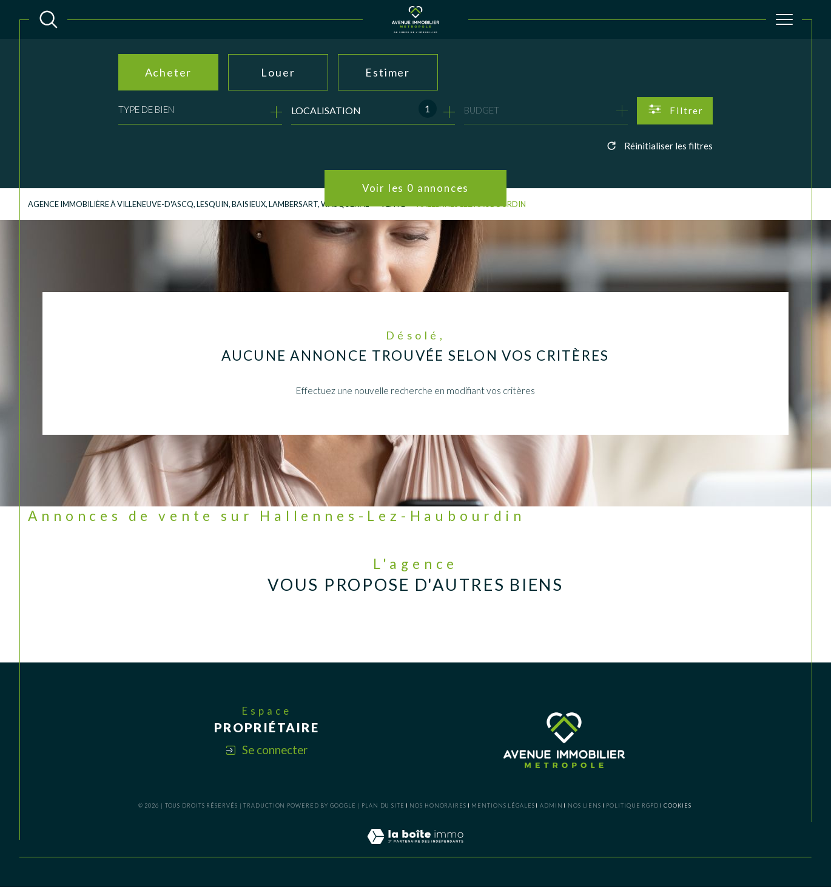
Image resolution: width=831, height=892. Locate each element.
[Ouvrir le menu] (784, 19)
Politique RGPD (632, 809)
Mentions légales (502, 809)
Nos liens (584, 809)
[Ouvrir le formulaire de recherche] (675, 110)
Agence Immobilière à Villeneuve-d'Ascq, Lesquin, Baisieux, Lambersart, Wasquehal (205, 205)
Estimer (387, 72)
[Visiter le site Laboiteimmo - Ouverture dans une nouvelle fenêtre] (415, 854)
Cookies (677, 810)
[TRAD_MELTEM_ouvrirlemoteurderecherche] (48, 19)
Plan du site (383, 809)
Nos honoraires (437, 809)
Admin (551, 809)
